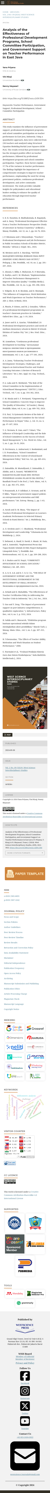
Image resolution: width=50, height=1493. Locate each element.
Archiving (8, 978)
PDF (8, 735)
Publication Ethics (12, 988)
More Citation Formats (18, 853)
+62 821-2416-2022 (25, 1437)
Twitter (25, 1408)
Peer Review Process (13, 932)
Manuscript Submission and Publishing (21, 983)
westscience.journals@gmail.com (25, 1457)
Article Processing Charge (15, 994)
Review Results (10, 942)
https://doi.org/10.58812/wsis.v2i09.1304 (26, 98)
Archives (14, 12)
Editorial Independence (14, 963)
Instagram (25, 1392)
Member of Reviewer (25, 1359)
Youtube (25, 1423)
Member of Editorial (25, 1356)
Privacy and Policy (25, 1363)
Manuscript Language (14, 1004)
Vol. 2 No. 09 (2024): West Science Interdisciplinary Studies (18, 16)
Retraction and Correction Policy (18, 947)
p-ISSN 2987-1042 (12, 900)
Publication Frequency (14, 968)
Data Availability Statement (16, 953)
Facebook (25, 1377)
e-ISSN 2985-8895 (11, 896)
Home (5, 12)
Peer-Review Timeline (14, 937)
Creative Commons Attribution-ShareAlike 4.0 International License (21, 1195)
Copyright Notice (11, 1009)
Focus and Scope (11, 917)
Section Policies (11, 922)
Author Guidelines (12, 927)
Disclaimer (8, 958)
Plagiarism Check (11, 999)
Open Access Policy (12, 973)
